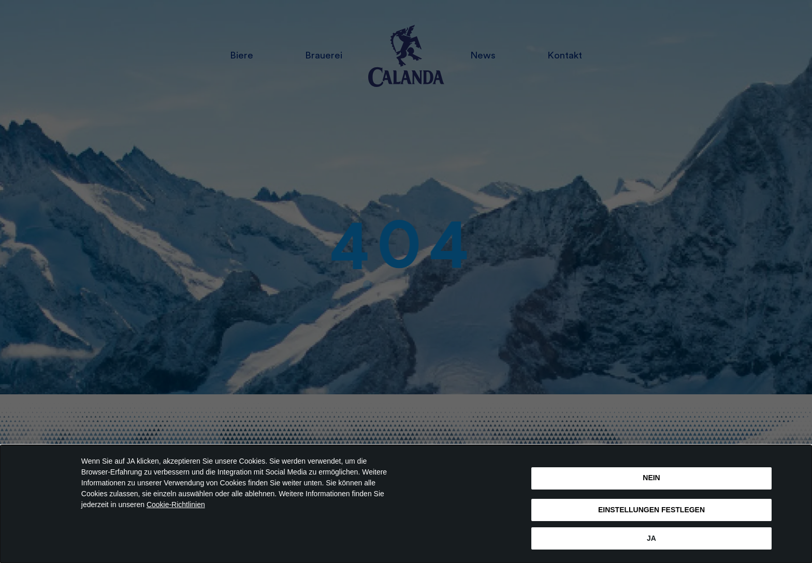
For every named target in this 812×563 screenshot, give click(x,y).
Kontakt (564, 56)
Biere (241, 56)
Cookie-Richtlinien (176, 504)
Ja (651, 538)
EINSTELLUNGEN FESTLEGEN (651, 510)
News (483, 56)
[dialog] (406, 504)
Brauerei (323, 56)
